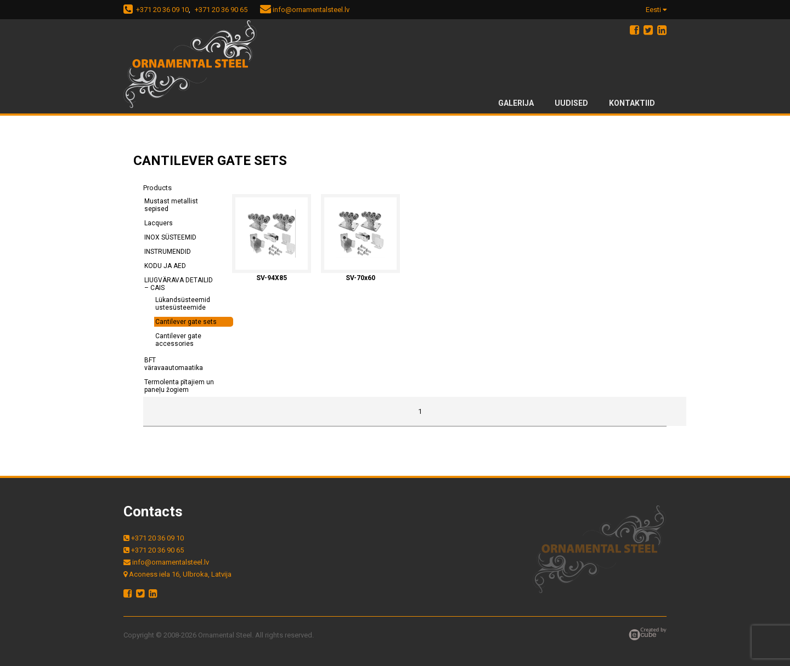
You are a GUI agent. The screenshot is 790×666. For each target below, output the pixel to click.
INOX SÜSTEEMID (170, 237)
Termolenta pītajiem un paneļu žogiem (179, 386)
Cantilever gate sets (186, 322)
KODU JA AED (165, 266)
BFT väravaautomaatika (173, 364)
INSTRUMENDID (167, 251)
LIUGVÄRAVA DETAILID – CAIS (178, 284)
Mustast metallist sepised (171, 205)
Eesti (656, 9)
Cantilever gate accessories (178, 340)
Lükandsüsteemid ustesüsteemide (182, 303)
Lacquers (158, 223)
